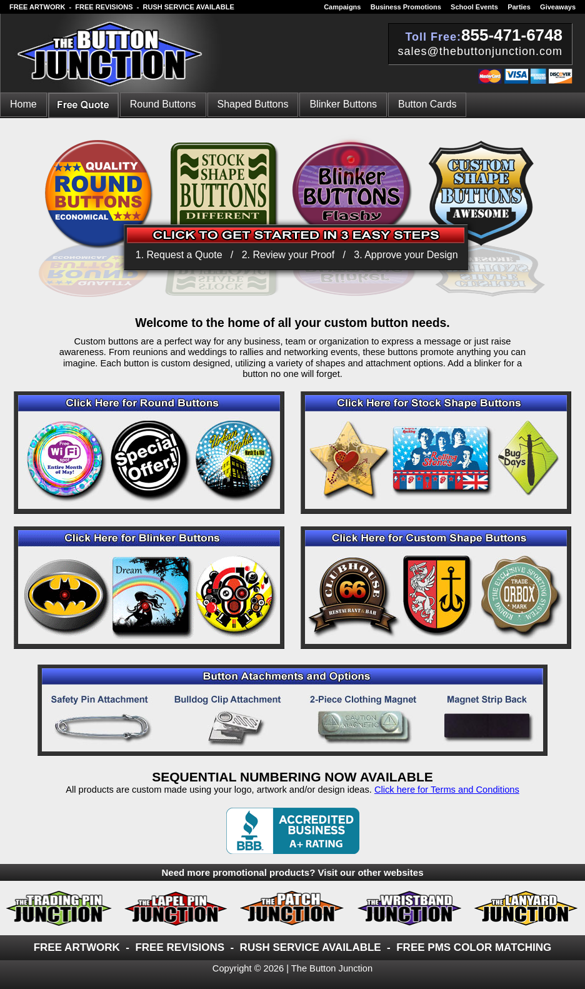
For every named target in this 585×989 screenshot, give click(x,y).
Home (23, 104)
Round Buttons (163, 104)
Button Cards (427, 104)
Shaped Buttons (253, 104)
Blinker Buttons (343, 104)
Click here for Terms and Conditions (446, 790)
